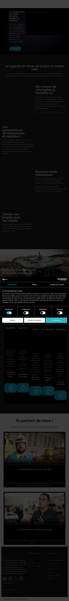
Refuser (12, 320)
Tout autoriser (56, 320)
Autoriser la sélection (34, 320)
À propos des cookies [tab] (57, 284)
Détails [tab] (34, 284)
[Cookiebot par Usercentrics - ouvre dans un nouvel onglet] (59, 279)
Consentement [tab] (12, 284)
